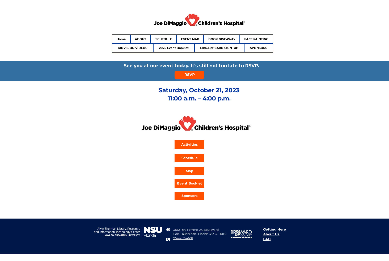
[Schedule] (189, 158)
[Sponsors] (189, 196)
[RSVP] (189, 75)
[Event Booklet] (189, 183)
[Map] (189, 171)
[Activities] (189, 144)
